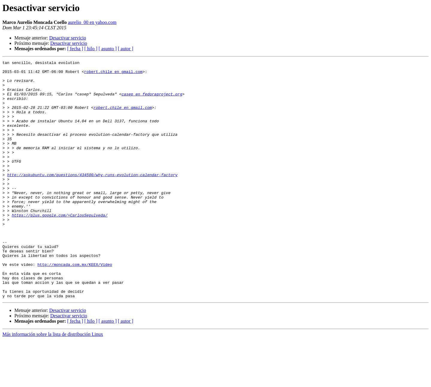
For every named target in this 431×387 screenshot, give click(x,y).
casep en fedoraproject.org (152, 101)
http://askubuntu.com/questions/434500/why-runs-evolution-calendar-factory (92, 198)
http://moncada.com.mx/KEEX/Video (74, 305)
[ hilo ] (91, 48)
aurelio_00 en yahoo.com (92, 22)
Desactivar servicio (67, 37)
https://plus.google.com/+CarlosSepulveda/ (59, 246)
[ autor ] (125, 48)
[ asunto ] (107, 48)
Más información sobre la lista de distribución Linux (52, 381)
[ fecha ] (75, 48)
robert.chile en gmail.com (113, 74)
